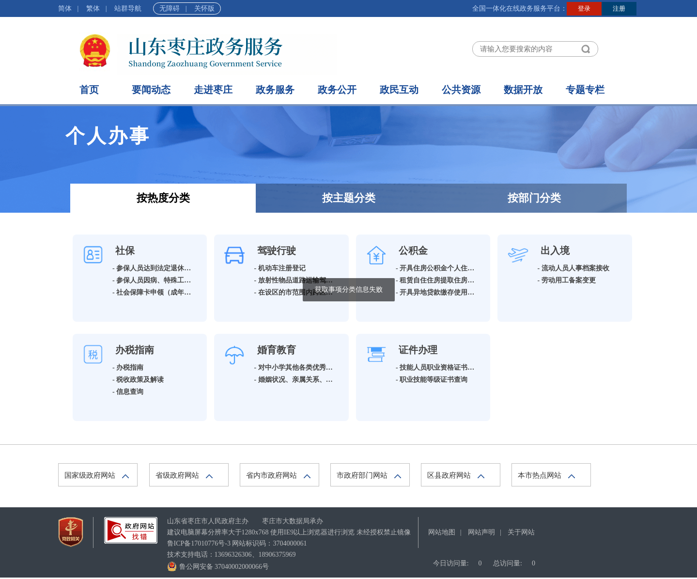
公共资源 (461, 89)
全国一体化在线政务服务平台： (519, 8)
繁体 (93, 8)
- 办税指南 (127, 367)
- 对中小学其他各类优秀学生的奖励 (307, 367)
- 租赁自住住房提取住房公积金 (442, 280)
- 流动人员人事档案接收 (573, 268)
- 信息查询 (127, 391)
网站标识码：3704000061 (237, 543)
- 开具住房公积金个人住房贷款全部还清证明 (462, 268)
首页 (89, 89)
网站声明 (481, 532)
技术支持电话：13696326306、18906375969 (231, 554)
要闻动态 (151, 89)
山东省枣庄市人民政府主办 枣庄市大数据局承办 (245, 521)
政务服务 (275, 89)
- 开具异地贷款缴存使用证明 (438, 292)
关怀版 (204, 8)
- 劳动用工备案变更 (567, 280)
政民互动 (399, 89)
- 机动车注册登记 (280, 268)
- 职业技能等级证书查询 (431, 379)
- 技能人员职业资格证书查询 (438, 367)
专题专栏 (585, 89)
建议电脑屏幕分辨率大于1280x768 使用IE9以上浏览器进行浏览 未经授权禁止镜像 (289, 532)
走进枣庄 (213, 89)
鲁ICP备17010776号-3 (199, 543)
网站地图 (441, 532)
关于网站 (521, 532)
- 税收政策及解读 (138, 379)
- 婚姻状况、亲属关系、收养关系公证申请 (317, 379)
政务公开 (337, 89)
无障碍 (169, 8)
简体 (65, 8)
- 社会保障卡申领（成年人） (155, 292)
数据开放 (523, 89)
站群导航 (127, 8)
